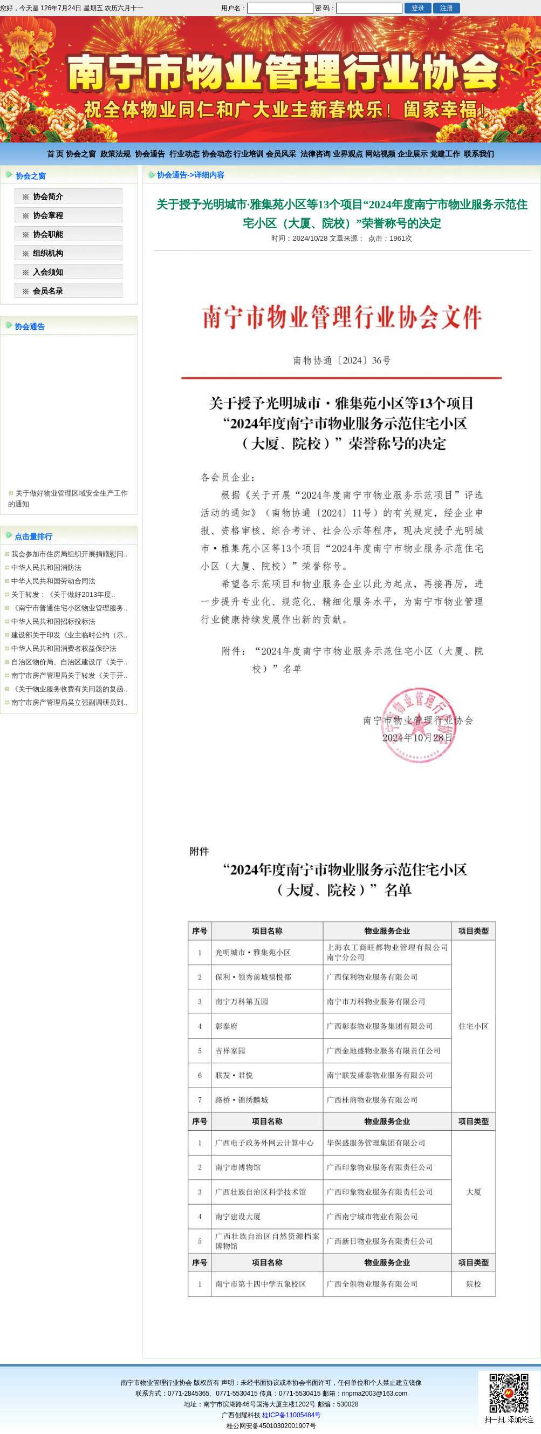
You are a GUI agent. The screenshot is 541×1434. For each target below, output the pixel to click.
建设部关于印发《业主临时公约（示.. (69, 635)
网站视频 (380, 153)
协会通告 (150, 153)
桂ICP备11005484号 (291, 1415)
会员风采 (281, 153)
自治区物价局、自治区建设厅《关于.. (69, 662)
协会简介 (48, 196)
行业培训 (249, 153)
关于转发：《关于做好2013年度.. (62, 594)
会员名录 (48, 291)
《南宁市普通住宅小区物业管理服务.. (69, 608)
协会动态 (217, 153)
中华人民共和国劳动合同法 (53, 581)
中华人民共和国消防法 (46, 567)
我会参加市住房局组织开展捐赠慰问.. (69, 554)
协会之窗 (81, 153)
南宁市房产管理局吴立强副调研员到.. (69, 702)
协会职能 (48, 234)
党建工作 (445, 153)
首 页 (55, 153)
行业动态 (184, 153)
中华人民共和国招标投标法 (53, 621)
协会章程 (48, 215)
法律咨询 (315, 153)
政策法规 (115, 153)
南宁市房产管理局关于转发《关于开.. (69, 675)
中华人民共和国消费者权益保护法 (63, 648)
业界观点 (348, 153)
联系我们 (479, 153)
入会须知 (48, 272)
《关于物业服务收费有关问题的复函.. (69, 689)
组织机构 (48, 253)
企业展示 (413, 153)
